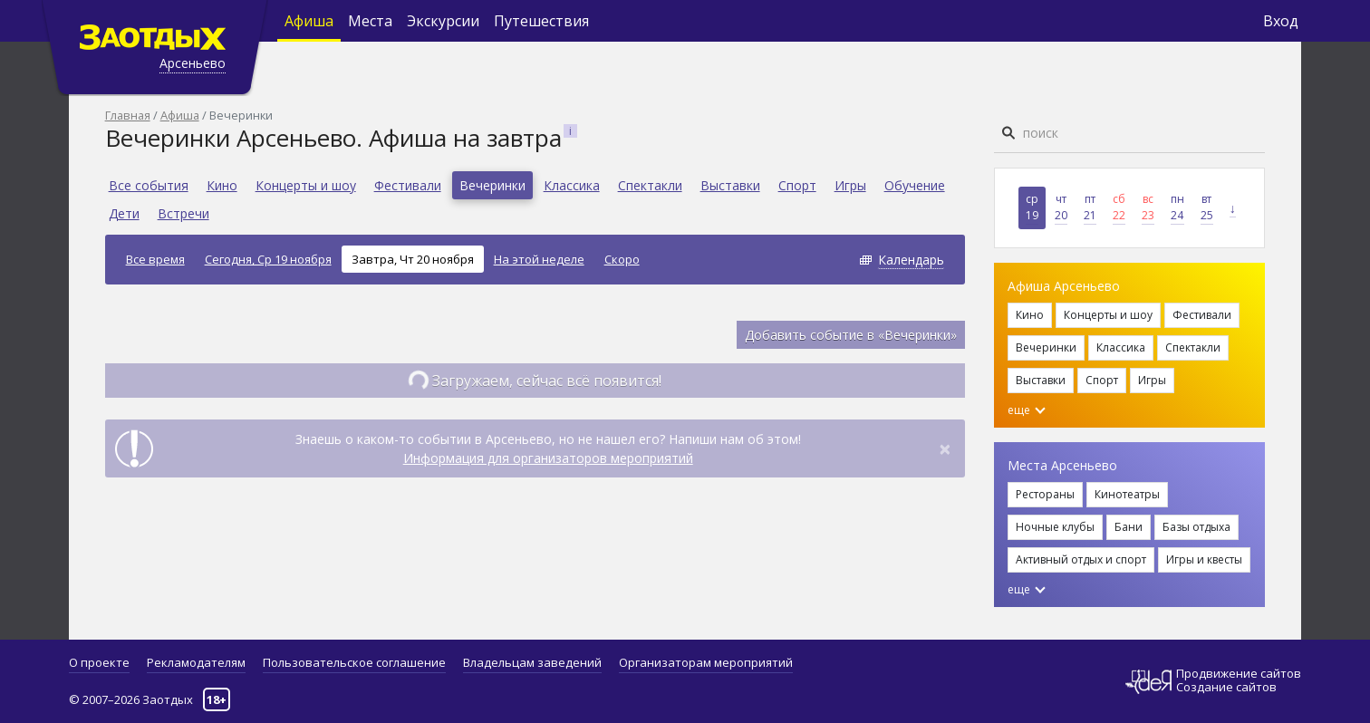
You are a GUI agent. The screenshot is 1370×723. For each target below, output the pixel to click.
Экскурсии (443, 21)
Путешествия (541, 21)
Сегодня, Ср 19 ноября (268, 259)
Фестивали (407, 185)
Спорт (797, 185)
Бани (1128, 527)
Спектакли (650, 185)
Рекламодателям (196, 662)
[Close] (945, 448)
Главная (127, 115)
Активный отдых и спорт (1081, 559)
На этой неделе (539, 259)
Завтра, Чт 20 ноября (413, 259)
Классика (572, 185)
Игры (850, 185)
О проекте (99, 662)
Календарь (911, 259)
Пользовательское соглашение (354, 662)
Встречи (183, 213)
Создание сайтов (1226, 687)
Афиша (309, 21)
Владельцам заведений (532, 662)
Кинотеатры (1127, 494)
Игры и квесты (1204, 559)
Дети (124, 213)
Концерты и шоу (306, 185)
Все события (148, 185)
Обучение (914, 185)
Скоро (622, 259)
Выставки (730, 185)
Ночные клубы (1055, 527)
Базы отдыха (1196, 527)
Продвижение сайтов (1238, 673)
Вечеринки (492, 185)
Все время (155, 259)
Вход (1280, 21)
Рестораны (1045, 494)
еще (1027, 410)
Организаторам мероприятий (706, 662)
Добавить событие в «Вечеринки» (851, 334)
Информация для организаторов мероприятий (548, 458)
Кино (222, 185)
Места (370, 21)
